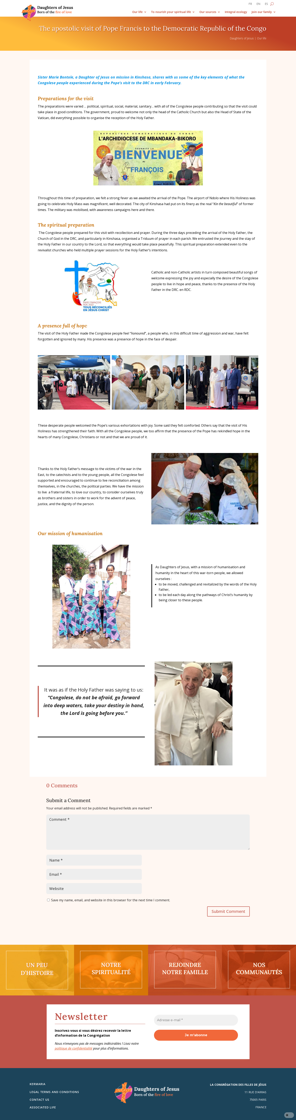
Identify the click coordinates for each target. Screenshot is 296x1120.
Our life (137, 12)
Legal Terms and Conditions (54, 1092)
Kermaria (37, 1084)
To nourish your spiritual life (171, 12)
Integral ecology (236, 12)
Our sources (207, 12)
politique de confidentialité (73, 1048)
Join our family (262, 12)
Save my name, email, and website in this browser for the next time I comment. (110, 900)
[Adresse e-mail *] (196, 1020)
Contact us (39, 1100)
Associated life (43, 1107)
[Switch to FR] (250, 5)
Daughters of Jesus (242, 38)
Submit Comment (228, 911)
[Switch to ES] (266, 5)
